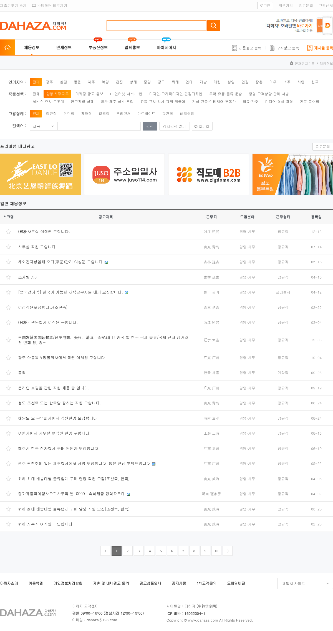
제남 (203, 81)
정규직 (51, 113)
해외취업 (187, 113)
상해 (133, 81)
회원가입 (286, 5)
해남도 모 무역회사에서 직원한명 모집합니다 (57, 418)
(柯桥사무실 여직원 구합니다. (44, 231)
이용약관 (36, 583)
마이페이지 (166, 47)
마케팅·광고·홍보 (89, 93)
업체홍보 (132, 47)
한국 (315, 81)
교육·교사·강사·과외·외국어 (162, 101)
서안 (301, 81)
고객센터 (326, 5)
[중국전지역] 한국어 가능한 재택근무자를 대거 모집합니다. (70, 292)
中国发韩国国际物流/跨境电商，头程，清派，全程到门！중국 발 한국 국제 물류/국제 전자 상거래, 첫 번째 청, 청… (104, 339)
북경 (105, 81)
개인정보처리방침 (68, 583)
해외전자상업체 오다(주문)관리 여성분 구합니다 (60, 261)
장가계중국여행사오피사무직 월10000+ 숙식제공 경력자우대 (71, 493)
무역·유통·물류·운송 (225, 93)
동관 (77, 81)
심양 (231, 81)
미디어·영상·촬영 (279, 101)
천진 (119, 81)
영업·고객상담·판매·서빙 (269, 93)
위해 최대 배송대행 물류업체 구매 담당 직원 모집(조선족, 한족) (74, 478)
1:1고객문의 (206, 583)
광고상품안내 (150, 583)
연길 (245, 81)
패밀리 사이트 (293, 583)
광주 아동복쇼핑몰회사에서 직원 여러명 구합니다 (61, 357)
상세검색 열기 (174, 126)
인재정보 (64, 47)
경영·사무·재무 (57, 93)
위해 (175, 81)
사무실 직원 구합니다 (37, 246)
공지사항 (179, 583)
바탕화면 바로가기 (49, 5)
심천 (63, 81)
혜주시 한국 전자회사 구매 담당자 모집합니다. (59, 448)
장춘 (259, 81)
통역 (22, 372)
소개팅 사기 (28, 277)
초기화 (204, 126)
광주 (49, 81)
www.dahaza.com (203, 620)
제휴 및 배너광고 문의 (111, 583)
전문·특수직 (309, 101)
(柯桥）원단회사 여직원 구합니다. (48, 322)
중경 (147, 81)
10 (216, 551)
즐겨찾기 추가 (13, 5)
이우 (273, 81)
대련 (217, 81)
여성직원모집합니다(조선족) (43, 307)
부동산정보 (98, 47)
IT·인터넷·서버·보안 (126, 93)
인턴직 (69, 113)
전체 (35, 81)
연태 (189, 81)
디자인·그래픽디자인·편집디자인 (176, 93)
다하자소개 (9, 583)
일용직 (104, 113)
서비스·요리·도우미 (48, 101)
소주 (287, 81)
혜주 (91, 81)
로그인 (265, 5)
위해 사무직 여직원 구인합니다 (45, 524)
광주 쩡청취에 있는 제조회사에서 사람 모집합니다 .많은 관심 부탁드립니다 (84, 463)
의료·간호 (250, 101)
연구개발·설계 (82, 101)
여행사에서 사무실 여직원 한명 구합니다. (54, 433)
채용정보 (31, 47)
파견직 (167, 113)
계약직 (86, 113)
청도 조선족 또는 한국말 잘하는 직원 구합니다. (59, 402)
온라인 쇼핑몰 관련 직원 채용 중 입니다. (53, 387)
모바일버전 (236, 583)
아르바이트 (146, 113)
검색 (213, 25)
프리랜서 (123, 113)
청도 (161, 81)
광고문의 (306, 5)
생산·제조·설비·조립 (116, 101)
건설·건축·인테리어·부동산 (214, 101)
